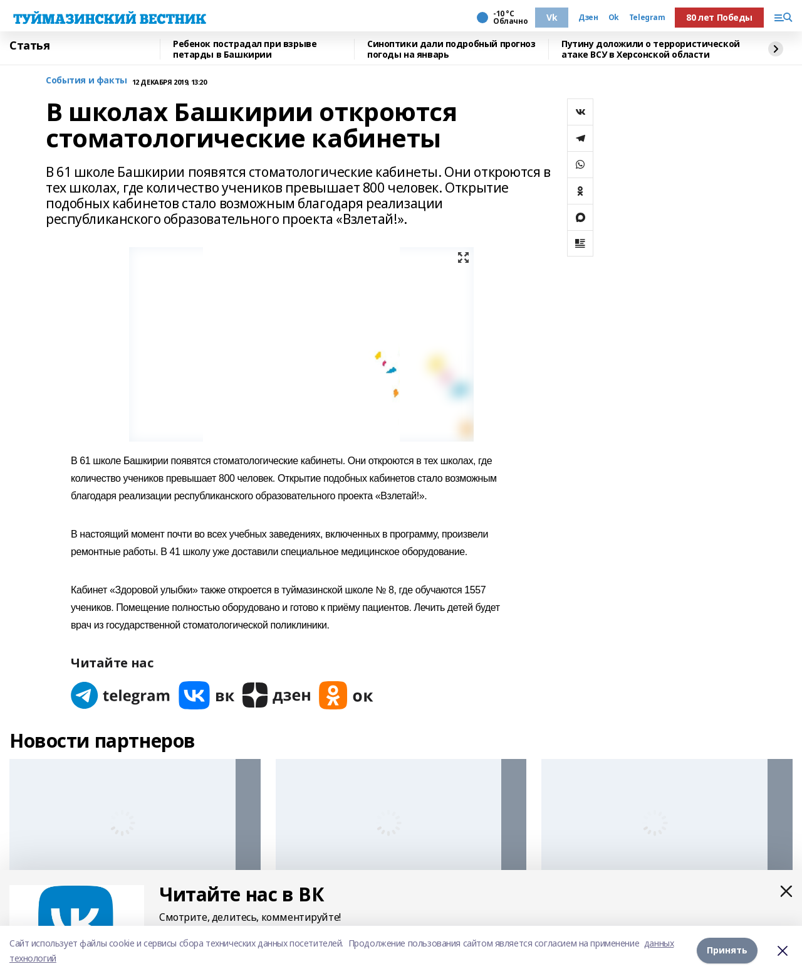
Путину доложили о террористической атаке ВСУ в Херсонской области (650, 49)
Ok (613, 17)
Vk (551, 17)
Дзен (588, 17)
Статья (29, 46)
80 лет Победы (719, 17)
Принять (727, 951)
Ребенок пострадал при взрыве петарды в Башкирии (244, 49)
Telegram (647, 17)
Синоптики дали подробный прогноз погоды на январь (451, 49)
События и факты (86, 80)
